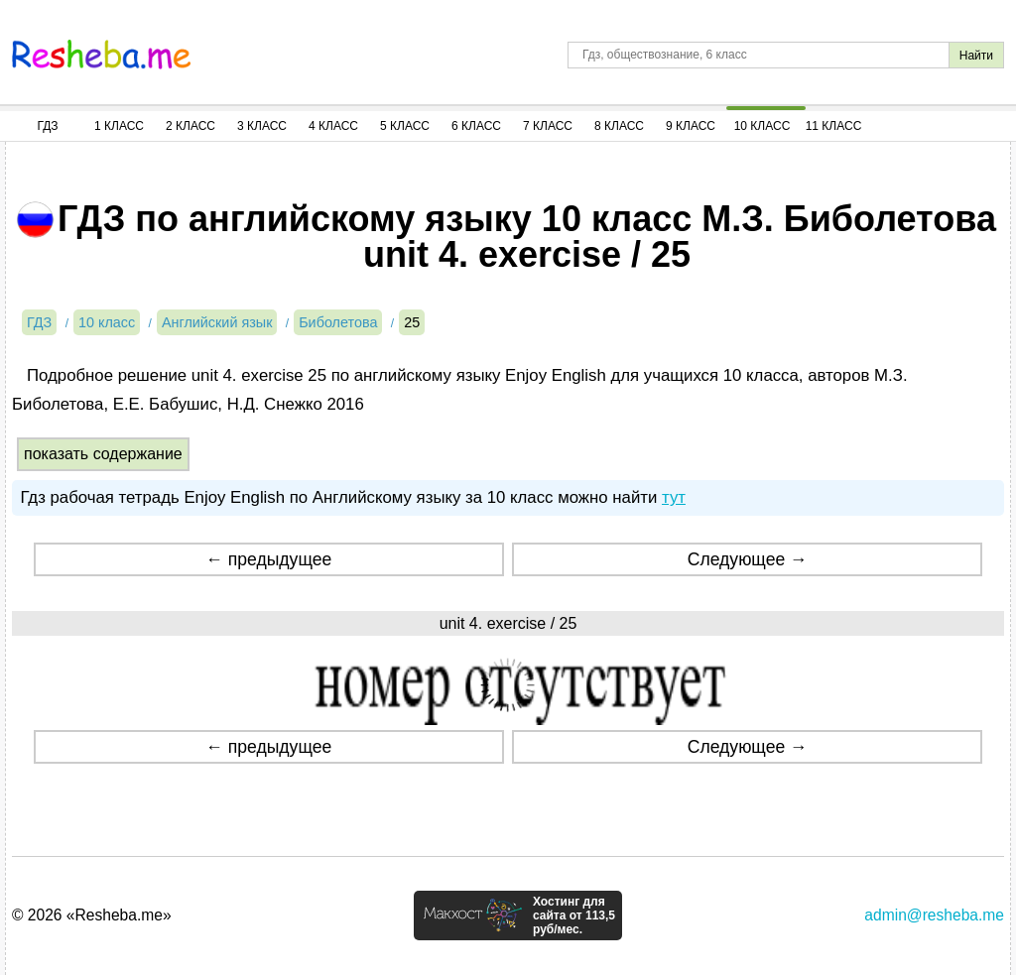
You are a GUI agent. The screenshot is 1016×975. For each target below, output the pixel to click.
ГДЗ (47, 126)
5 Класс (405, 126)
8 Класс (619, 126)
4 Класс (333, 126)
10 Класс (762, 126)
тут (674, 497)
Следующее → (748, 559)
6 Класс (476, 126)
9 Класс (690, 126)
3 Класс (262, 126)
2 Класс (190, 126)
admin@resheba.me (934, 915)
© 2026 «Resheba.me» (92, 915)
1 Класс (119, 126)
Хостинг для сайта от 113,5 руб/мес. (574, 915)
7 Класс (547, 126)
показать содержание (103, 453)
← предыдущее (268, 559)
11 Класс (834, 126)
